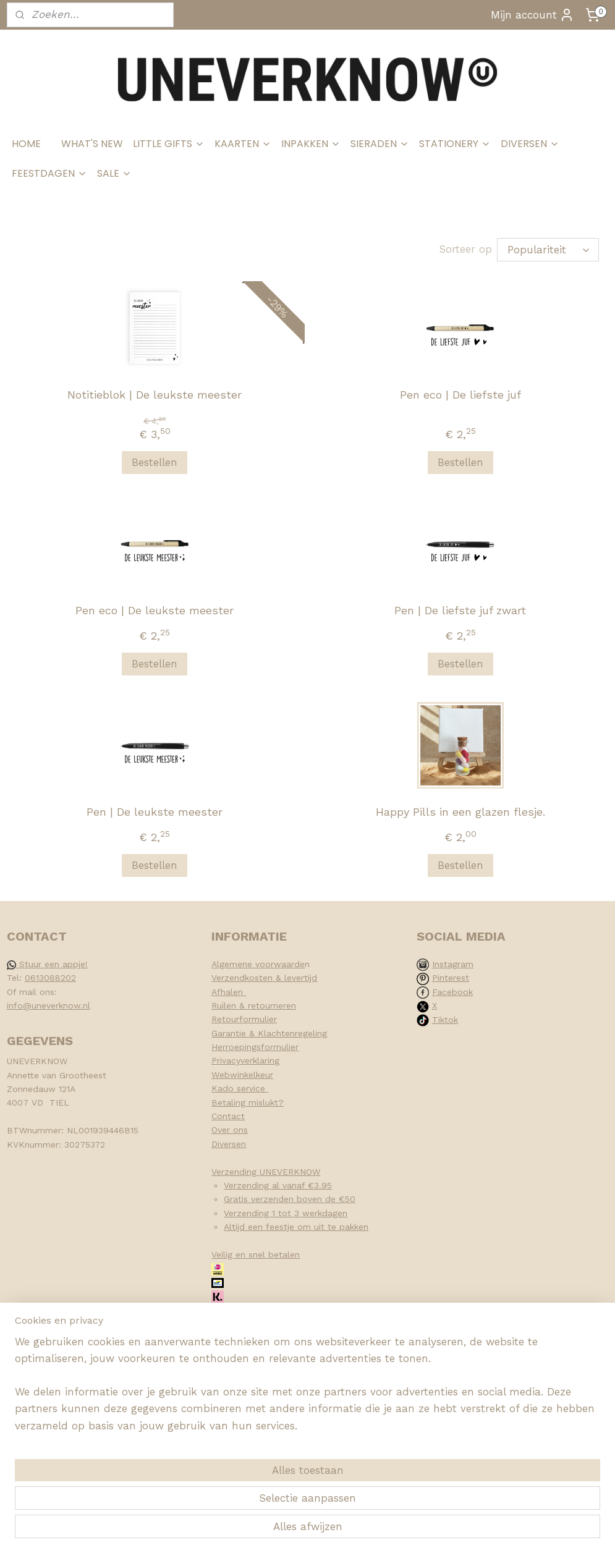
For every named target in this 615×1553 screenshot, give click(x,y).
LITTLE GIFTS (169, 144)
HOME (26, 144)
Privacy (225, 1060)
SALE (114, 173)
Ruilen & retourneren (253, 1005)
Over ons (229, 1130)
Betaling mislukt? (247, 1102)
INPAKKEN (311, 144)
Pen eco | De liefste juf (460, 394)
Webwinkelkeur (242, 1075)
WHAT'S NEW (92, 144)
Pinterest (450, 978)
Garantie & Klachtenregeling (269, 1033)
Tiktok (445, 1020)
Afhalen (228, 992)
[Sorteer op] (548, 250)
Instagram (452, 964)
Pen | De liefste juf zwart (460, 610)
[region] (226, 1478)
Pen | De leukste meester (155, 811)
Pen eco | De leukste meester (154, 610)
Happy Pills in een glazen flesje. (460, 811)
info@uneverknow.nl (48, 1005)
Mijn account (532, 14)
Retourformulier (244, 1019)
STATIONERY (455, 144)
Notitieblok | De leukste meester (154, 394)
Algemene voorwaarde (258, 964)
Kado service (239, 1088)
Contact (228, 1116)
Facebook (452, 992)
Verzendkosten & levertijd (264, 978)
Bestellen (154, 462)
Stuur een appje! (47, 964)
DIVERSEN (530, 144)
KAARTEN (242, 144)
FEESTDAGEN (49, 173)
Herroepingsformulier (255, 1047)
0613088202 (50, 978)
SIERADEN (379, 144)
